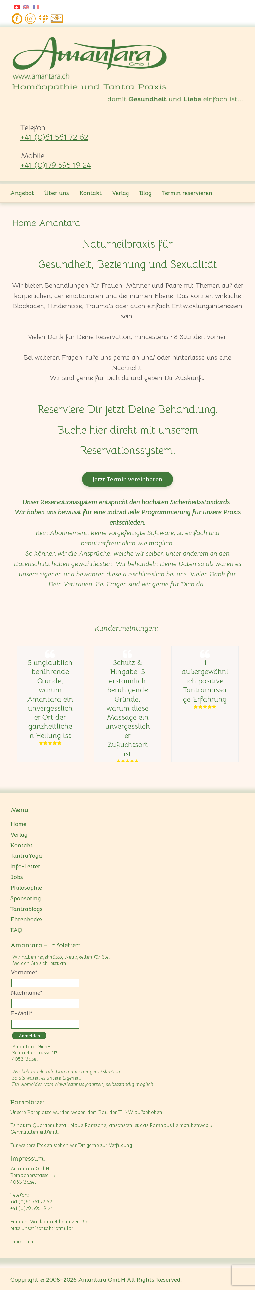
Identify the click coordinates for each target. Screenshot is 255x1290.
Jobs (16, 877)
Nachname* (26, 992)
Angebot (22, 193)
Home (18, 824)
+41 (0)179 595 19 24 (55, 165)
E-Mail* (21, 1013)
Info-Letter (25, 866)
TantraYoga (26, 855)
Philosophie (26, 887)
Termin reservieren (187, 193)
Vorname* (24, 972)
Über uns (56, 193)
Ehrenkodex (26, 919)
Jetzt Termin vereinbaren (128, 479)
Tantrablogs (26, 909)
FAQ (16, 930)
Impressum (21, 1241)
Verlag (120, 193)
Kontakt (90, 193)
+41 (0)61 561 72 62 (54, 137)
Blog (145, 193)
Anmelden (29, 1036)
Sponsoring (25, 898)
